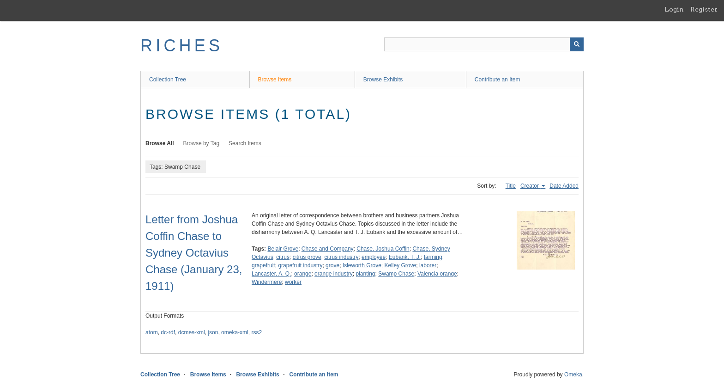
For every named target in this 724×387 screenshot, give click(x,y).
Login (674, 9)
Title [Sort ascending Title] (511, 186)
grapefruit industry (300, 265)
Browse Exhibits (383, 79)
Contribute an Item (497, 79)
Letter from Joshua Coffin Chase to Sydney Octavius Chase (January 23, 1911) (193, 252)
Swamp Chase (396, 273)
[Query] (484, 44)
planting (365, 273)
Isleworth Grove (362, 265)
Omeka (573, 374)
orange (302, 273)
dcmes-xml (191, 332)
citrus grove (307, 257)
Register (704, 9)
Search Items (245, 143)
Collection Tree (167, 79)
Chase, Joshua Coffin (383, 249)
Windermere (267, 282)
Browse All (159, 143)
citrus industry (341, 257)
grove (332, 265)
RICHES (181, 45)
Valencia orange (437, 273)
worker (293, 282)
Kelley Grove (400, 265)
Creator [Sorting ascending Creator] (530, 186)
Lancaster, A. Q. (271, 273)
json (213, 332)
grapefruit (263, 265)
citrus (283, 257)
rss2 (256, 332)
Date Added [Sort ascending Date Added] (564, 186)
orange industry (333, 273)
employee (374, 257)
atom (151, 332)
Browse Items (275, 79)
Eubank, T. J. (405, 257)
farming (433, 257)
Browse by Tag (201, 143)
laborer (427, 265)
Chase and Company (328, 249)
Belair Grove (282, 249)
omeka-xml (234, 332)
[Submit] (577, 44)
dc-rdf (168, 332)
